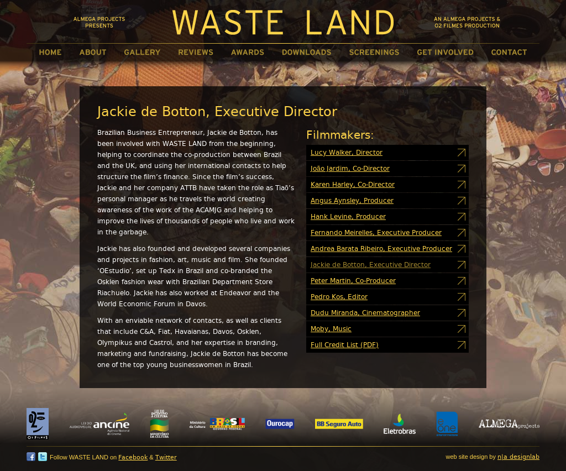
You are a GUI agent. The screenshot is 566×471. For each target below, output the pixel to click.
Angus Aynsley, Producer (352, 201)
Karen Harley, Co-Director (353, 185)
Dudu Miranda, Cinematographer (365, 313)
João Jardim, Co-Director (350, 168)
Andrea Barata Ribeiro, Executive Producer (381, 249)
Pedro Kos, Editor (339, 297)
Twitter (166, 457)
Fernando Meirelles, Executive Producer (376, 233)
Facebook (133, 457)
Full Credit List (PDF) (345, 345)
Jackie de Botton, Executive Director (371, 265)
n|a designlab (518, 456)
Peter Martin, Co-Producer (353, 281)
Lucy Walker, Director (346, 152)
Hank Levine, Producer (348, 217)
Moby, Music (331, 329)
